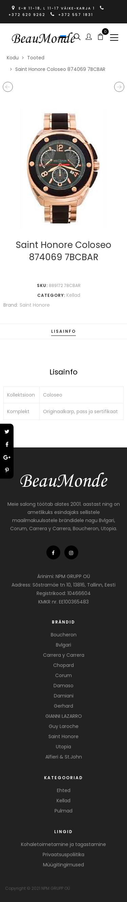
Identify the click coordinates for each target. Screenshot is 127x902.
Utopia (63, 746)
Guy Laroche (64, 726)
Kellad (73, 295)
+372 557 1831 (71, 14)
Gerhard (63, 706)
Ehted (63, 790)
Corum (63, 675)
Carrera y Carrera (63, 655)
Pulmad (63, 810)
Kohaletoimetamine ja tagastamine (63, 844)
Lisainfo (63, 331)
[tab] (63, 331)
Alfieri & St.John (63, 756)
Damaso (63, 685)
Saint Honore (35, 305)
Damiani (63, 695)
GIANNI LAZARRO (63, 716)
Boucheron (64, 634)
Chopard (63, 665)
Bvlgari (63, 644)
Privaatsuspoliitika (63, 854)
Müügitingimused (63, 864)
